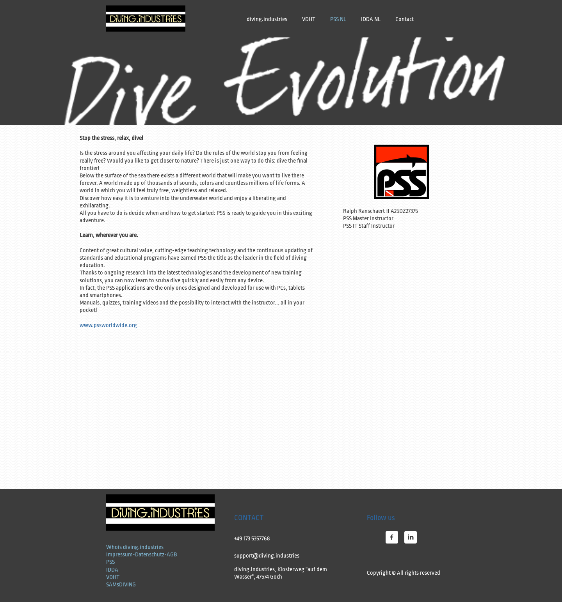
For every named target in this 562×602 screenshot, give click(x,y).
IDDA (112, 570)
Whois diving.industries (135, 547)
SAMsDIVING (121, 584)
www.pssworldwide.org (108, 325)
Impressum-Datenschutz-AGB (141, 554)
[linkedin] (410, 537)
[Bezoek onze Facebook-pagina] (392, 537)
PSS (110, 562)
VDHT (112, 577)
